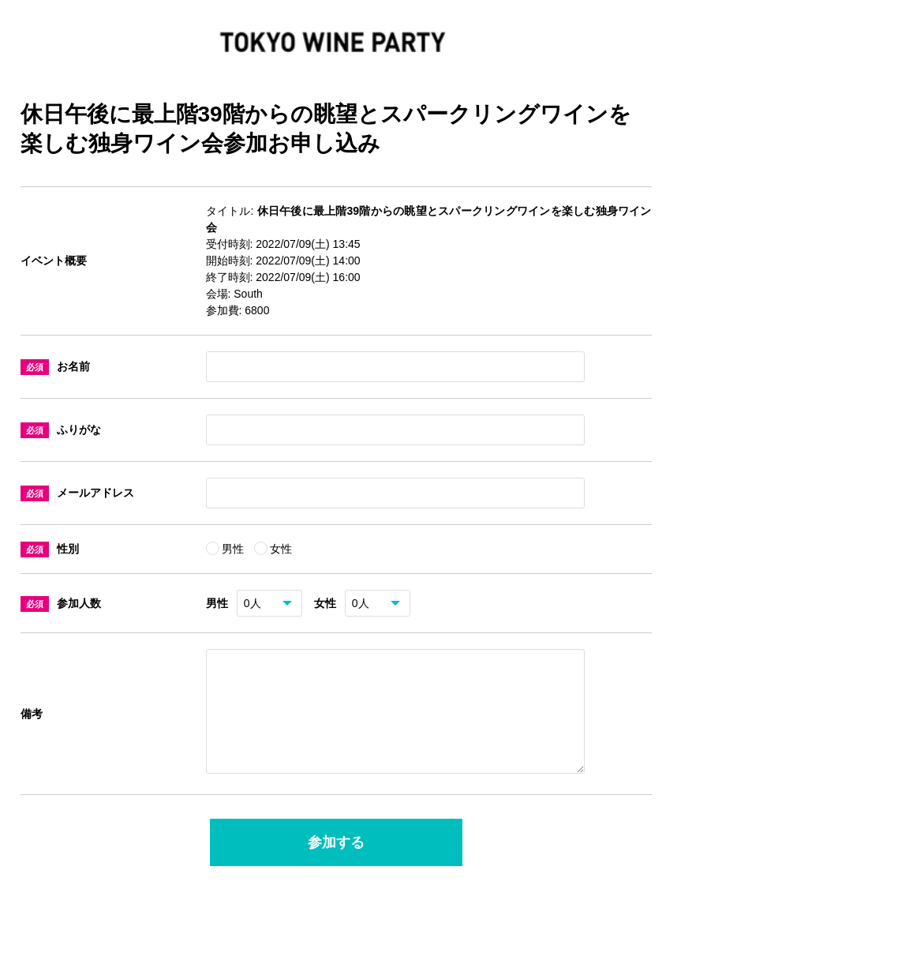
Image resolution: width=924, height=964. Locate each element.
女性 (281, 548)
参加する (336, 861)
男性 (234, 548)
